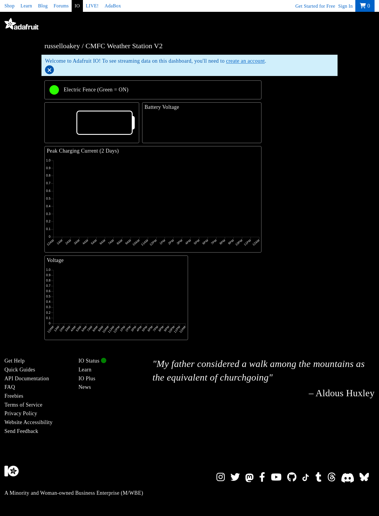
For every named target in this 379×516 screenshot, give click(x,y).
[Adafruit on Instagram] (223, 477)
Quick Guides (19, 370)
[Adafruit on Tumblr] (321, 477)
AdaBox (113, 5)
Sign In (345, 6)
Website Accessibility (28, 422)
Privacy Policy (20, 413)
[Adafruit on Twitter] (237, 477)
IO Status (92, 361)
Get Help (14, 361)
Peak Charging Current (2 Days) (83, 151)
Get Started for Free (315, 6)
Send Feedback (21, 431)
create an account (245, 61)
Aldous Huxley (345, 393)
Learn (26, 5)
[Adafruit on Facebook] (265, 477)
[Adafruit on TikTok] (309, 477)
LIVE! (92, 5)
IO (77, 5)
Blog (43, 5)
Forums (61, 5)
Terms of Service (23, 405)
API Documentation (26, 378)
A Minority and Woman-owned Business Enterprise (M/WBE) (73, 493)
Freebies (13, 396)
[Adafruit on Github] (294, 477)
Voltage (55, 260)
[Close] (49, 69)
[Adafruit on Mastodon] (252, 477)
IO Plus (86, 378)
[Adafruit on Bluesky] (367, 477)
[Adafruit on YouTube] (279, 477)
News (84, 387)
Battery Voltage (161, 107)
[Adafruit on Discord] (350, 477)
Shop (9, 5)
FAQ (9, 387)
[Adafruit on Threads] (334, 477)
